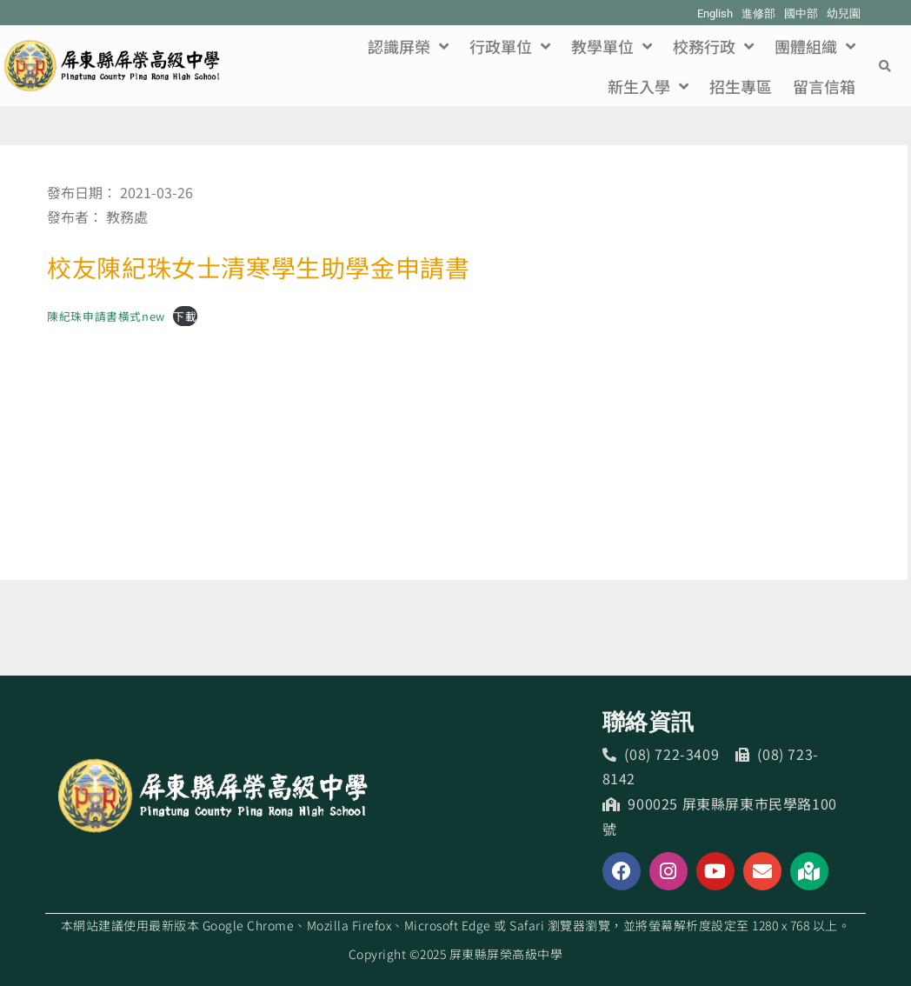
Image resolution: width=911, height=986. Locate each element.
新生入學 (648, 86)
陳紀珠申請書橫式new (106, 316)
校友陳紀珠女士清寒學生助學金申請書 (258, 267)
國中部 (801, 13)
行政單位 (509, 46)
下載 (184, 316)
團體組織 (815, 46)
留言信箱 (824, 86)
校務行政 (713, 46)
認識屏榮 (408, 46)
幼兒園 (844, 13)
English (715, 13)
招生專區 (740, 86)
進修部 (758, 13)
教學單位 (611, 46)
